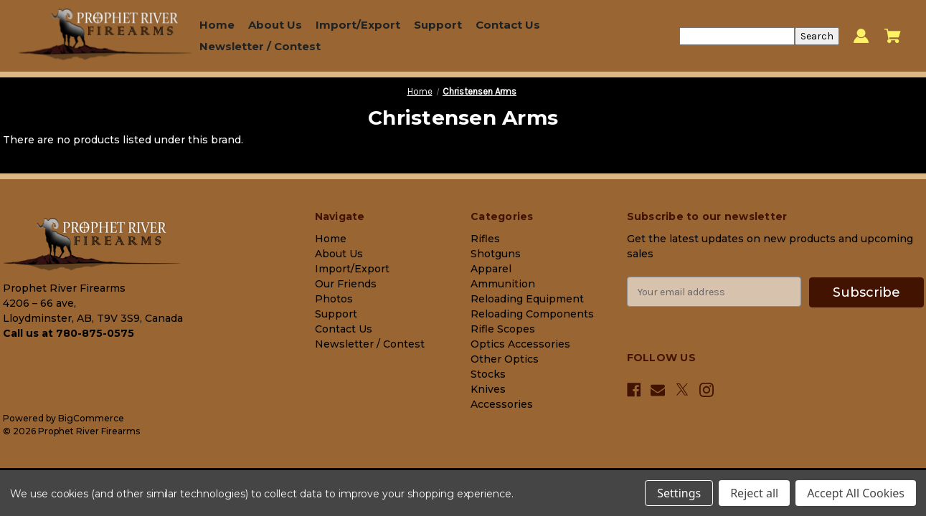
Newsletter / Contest (260, 46)
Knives (488, 389)
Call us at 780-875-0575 (68, 333)
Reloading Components (532, 313)
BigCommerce (91, 418)
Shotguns (496, 253)
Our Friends (346, 283)
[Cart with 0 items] (892, 36)
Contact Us (508, 25)
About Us (275, 25)
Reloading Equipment (527, 298)
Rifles (485, 238)
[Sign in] (861, 36)
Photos (334, 298)
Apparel (491, 268)
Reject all (754, 493)
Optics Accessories (520, 344)
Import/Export (358, 25)
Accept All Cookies (855, 493)
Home (217, 25)
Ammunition (503, 283)
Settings (679, 493)
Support (438, 25)
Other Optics (505, 359)
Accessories (502, 404)
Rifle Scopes (503, 328)
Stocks (488, 374)
